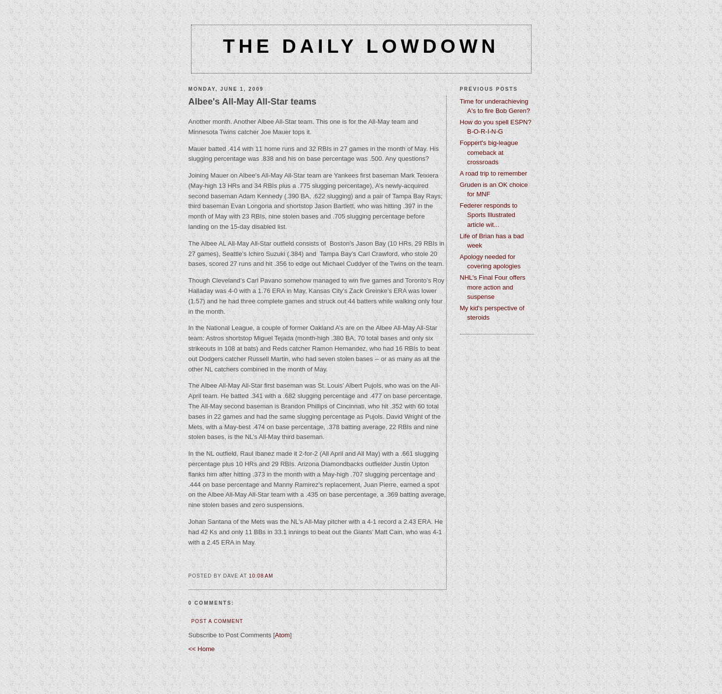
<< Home (202, 649)
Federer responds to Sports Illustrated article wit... (489, 215)
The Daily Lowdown (361, 46)
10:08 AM (261, 576)
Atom (282, 635)
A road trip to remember (494, 173)
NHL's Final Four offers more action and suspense (493, 287)
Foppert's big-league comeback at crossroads (489, 152)
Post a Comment (217, 621)
